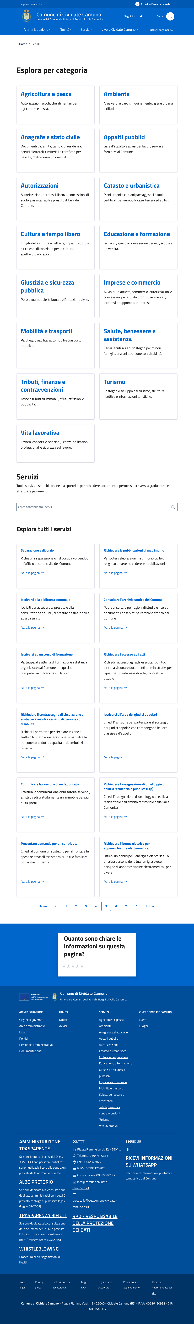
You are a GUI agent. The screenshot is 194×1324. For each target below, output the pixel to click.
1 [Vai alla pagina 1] (68, 907)
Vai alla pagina (33, 573)
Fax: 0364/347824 (86, 1161)
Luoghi (143, 1026)
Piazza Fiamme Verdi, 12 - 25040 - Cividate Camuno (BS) (96, 1149)
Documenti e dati (30, 1051)
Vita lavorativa (40, 432)
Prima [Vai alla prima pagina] (44, 907)
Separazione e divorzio (37, 550)
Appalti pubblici (125, 137)
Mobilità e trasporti (46, 331)
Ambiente (117, 93)
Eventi (143, 1019)
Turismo (114, 381)
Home (23, 44)
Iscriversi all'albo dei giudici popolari (130, 714)
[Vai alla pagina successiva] (136, 906)
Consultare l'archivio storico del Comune (133, 599)
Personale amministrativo (36, 1044)
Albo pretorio (36, 1182)
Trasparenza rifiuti (43, 1215)
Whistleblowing (39, 1248)
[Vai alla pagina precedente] (55, 906)
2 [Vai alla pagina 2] (78, 907)
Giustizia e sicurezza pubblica (47, 286)
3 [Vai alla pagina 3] (88, 907)
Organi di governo (30, 1019)
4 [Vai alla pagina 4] (98, 907)
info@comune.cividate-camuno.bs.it (90, 1184)
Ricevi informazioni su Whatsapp (149, 1161)
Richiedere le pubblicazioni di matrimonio (134, 550)
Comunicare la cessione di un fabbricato (50, 784)
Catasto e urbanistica (132, 185)
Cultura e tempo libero (50, 234)
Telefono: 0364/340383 (90, 1155)
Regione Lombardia (31, 4)
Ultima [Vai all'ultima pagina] (150, 907)
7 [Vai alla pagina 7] (128, 907)
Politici (23, 1038)
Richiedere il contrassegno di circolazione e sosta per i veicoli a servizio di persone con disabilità (52, 719)
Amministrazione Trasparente (39, 1145)
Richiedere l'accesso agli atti (124, 654)
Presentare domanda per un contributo (49, 843)
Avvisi (63, 1026)
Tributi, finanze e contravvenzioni (43, 385)
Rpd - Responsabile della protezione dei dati (94, 1223)
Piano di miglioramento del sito (162, 1287)
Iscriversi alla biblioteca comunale (45, 599)
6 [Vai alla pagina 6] (118, 907)
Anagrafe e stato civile (50, 137)
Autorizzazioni (39, 185)
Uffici (22, 1032)
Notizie (63, 1019)
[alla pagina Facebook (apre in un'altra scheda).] (139, 16)
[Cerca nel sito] (170, 16)
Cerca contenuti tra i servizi (35, 506)
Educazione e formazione (137, 234)
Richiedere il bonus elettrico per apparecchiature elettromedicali (127, 846)
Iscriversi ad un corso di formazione (47, 654)
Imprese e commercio (132, 282)
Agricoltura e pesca (46, 93)
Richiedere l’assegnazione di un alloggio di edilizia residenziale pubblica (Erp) (134, 786)
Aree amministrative (32, 1026)
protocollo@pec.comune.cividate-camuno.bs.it (94, 1201)
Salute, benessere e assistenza (129, 334)
